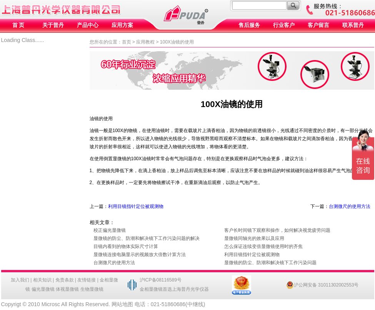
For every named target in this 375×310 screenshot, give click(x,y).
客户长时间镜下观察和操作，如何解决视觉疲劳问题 (277, 230)
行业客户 (284, 25)
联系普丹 (353, 25)
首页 (126, 42)
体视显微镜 (67, 289)
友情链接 (86, 280)
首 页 (18, 25)
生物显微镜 (91, 289)
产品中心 (87, 25)
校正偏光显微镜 (109, 230)
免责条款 (64, 280)
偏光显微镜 (43, 289)
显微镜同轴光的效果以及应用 (254, 238)
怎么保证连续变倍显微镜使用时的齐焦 (263, 246)
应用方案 (122, 25)
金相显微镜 (151, 289)
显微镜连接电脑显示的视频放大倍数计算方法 (139, 254)
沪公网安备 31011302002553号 (322, 285)
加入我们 (20, 280)
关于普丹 (53, 25)
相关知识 (42, 280)
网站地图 (122, 304)
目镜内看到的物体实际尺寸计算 (125, 246)
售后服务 (249, 25)
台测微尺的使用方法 (349, 206)
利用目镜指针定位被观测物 (135, 206)
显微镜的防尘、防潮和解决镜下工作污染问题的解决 (146, 238)
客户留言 (318, 25)
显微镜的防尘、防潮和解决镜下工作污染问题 (270, 262)
